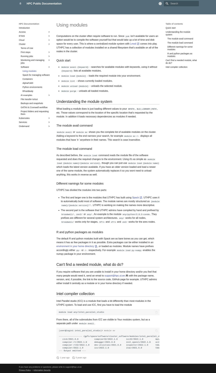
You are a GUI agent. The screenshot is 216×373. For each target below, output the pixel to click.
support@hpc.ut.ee (115, 275)
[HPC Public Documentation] (20, 4)
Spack (137, 197)
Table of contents (174, 24)
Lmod (134, 43)
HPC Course (48, 11)
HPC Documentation (28, 11)
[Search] (181, 3)
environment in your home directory (76, 246)
